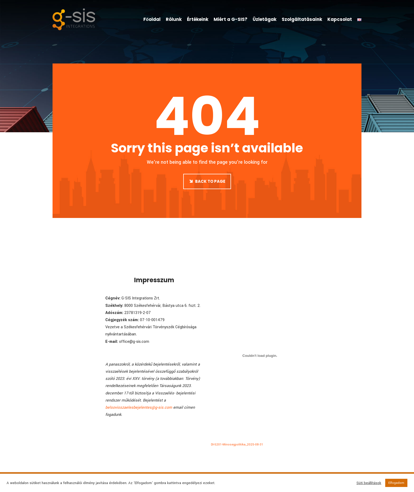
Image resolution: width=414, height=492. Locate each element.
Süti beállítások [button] (368, 483)
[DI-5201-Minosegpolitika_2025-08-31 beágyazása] (260, 355)
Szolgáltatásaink (302, 19)
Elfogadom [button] (396, 483)
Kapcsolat (339, 19)
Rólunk (174, 19)
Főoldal (152, 19)
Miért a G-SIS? (230, 19)
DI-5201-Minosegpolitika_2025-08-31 (237, 444)
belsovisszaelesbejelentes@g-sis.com (138, 407)
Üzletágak (264, 19)
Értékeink (197, 19)
